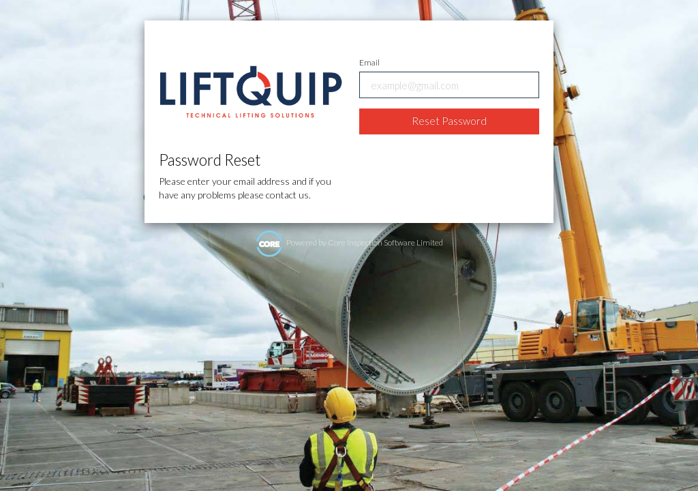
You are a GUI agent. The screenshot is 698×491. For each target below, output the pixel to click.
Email (369, 62)
